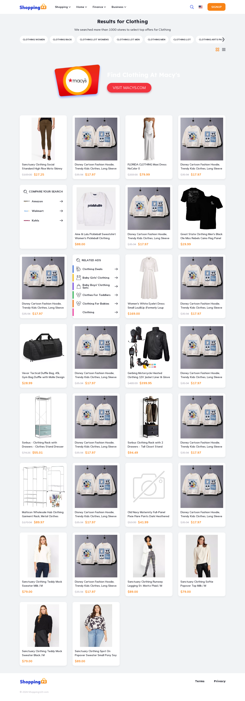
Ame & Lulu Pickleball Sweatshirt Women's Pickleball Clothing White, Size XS (95, 236)
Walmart (38, 211)
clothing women (34, 39)
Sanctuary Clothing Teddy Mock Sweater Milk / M (42, 583)
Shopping (63, 7)
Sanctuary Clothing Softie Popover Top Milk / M (196, 583)
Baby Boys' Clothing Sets (96, 286)
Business (119, 7)
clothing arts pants (213, 39)
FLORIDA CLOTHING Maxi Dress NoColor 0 (147, 166)
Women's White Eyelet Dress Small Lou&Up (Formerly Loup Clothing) (146, 306)
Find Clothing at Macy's (143, 74)
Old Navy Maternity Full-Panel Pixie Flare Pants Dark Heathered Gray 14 (148, 514)
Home (81, 7)
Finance (99, 7)
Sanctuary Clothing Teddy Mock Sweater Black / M (42, 653)
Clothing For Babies (95, 303)
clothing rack (62, 39)
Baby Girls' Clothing (95, 277)
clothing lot (182, 39)
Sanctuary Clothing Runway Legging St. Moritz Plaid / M (145, 583)
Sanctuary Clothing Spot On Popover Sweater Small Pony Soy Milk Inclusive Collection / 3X (96, 653)
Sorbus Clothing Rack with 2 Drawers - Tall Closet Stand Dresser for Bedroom (145, 445)
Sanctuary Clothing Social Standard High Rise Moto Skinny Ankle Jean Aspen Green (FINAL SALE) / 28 (42, 167)
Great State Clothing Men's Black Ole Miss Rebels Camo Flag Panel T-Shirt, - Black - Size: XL (201, 236)
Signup (216, 7)
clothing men (156, 39)
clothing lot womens (94, 39)
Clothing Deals (92, 269)
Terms (199, 681)
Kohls (35, 220)
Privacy (219, 681)
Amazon (37, 201)
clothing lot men (128, 39)
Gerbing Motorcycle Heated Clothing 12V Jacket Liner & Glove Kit (149, 375)
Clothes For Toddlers (96, 295)
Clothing (88, 312)
